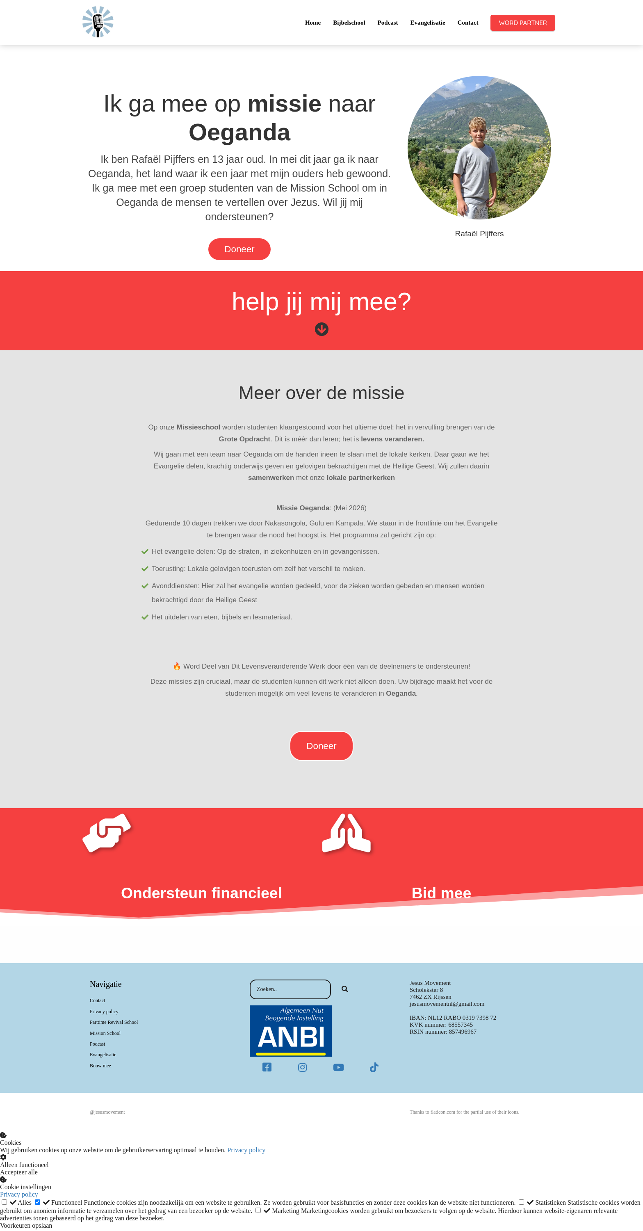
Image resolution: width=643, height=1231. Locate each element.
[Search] (345, 991)
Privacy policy (246, 1151)
